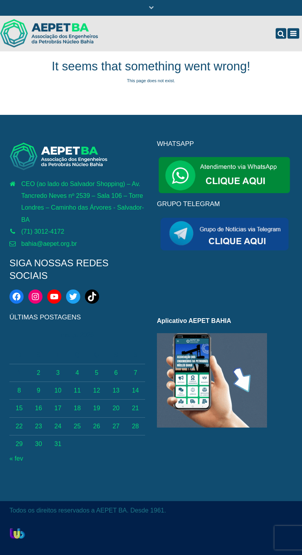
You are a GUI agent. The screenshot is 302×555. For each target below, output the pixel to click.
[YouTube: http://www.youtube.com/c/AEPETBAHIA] (54, 296)
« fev (16, 458)
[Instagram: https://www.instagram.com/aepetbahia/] (35, 296)
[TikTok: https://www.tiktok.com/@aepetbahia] (92, 296)
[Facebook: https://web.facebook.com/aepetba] (16, 296)
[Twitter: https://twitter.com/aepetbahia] (73, 296)
